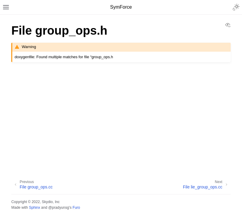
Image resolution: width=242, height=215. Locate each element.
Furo (76, 207)
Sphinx (34, 207)
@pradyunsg (58, 207)
